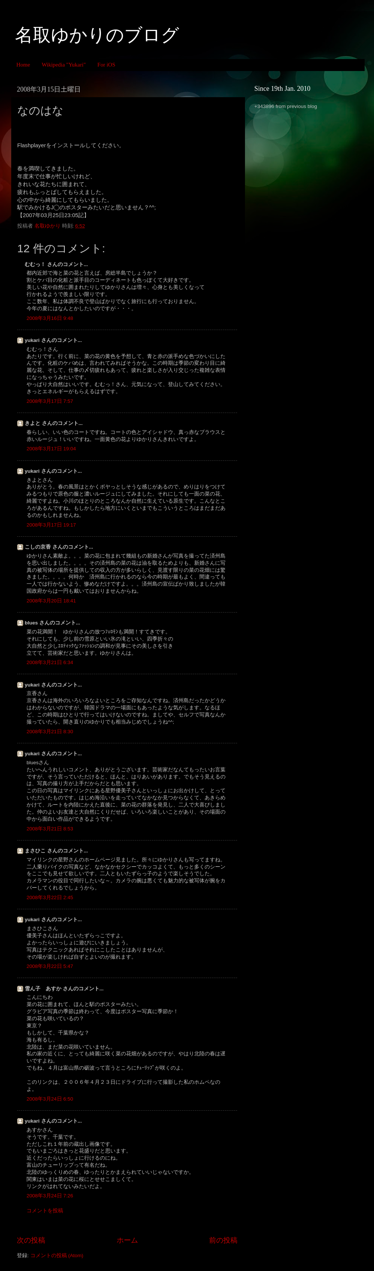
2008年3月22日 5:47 (50, 966)
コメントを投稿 (45, 1210)
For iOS (106, 65)
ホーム (127, 1240)
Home (23, 65)
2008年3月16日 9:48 (50, 318)
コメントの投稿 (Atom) (56, 1255)
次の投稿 (31, 1240)
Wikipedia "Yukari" (64, 65)
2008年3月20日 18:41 (51, 601)
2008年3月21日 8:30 (50, 731)
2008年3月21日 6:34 (50, 662)
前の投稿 (223, 1240)
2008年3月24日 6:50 (50, 1099)
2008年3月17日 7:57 (50, 401)
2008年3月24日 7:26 (50, 1195)
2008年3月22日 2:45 (50, 897)
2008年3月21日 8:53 (50, 829)
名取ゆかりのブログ (97, 35)
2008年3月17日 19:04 (51, 448)
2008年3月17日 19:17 (51, 525)
